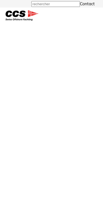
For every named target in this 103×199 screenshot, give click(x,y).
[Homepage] (21, 19)
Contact (87, 3)
